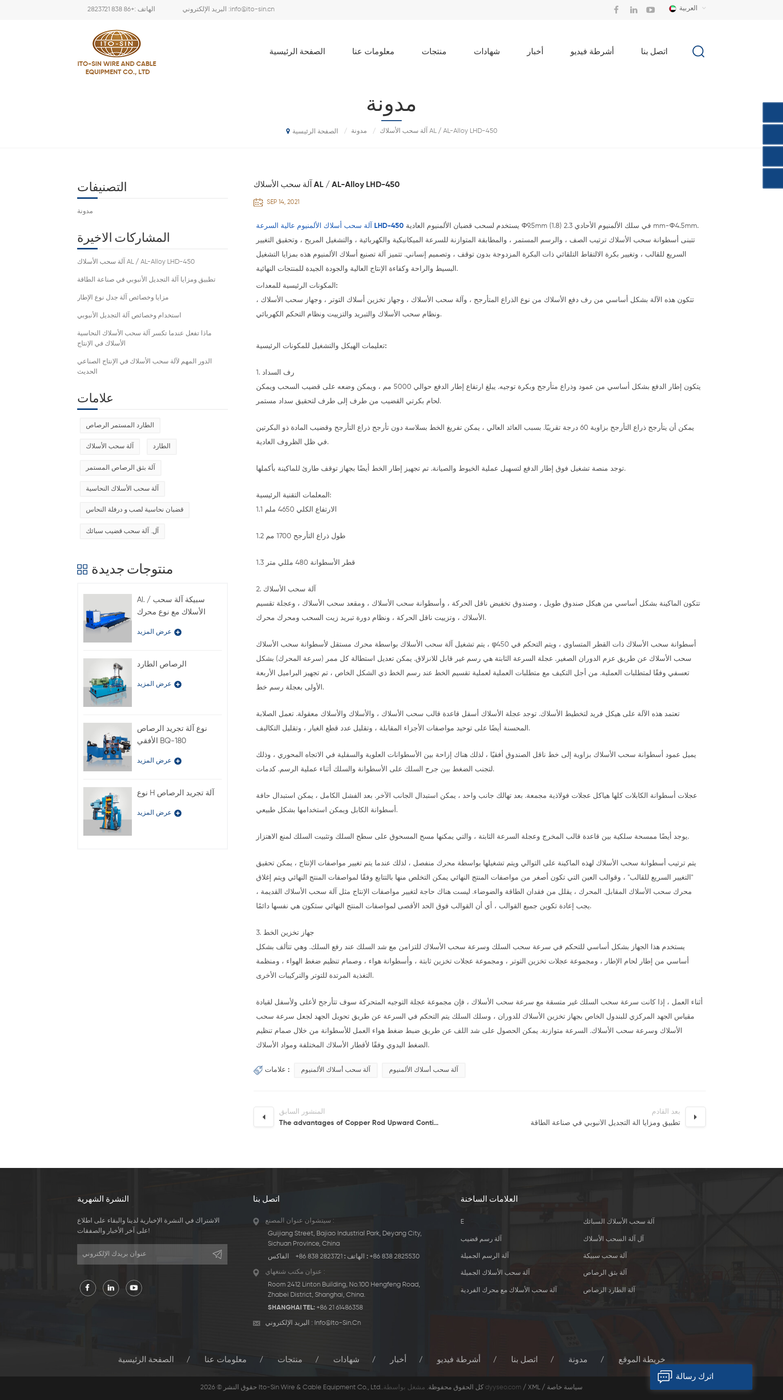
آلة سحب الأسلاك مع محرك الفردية (508, 1290)
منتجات (434, 52)
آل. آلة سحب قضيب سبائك (122, 531)
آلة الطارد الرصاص (609, 1290)
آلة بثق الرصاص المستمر (120, 468)
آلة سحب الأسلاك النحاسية (122, 489)
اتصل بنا (654, 52)
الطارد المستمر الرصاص (120, 425)
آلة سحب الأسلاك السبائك (619, 1222)
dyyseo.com (503, 1387)
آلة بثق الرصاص (605, 1273)
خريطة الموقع (641, 1360)
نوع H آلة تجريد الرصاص (175, 793)
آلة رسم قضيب (481, 1239)
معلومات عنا (373, 52)
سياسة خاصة (565, 1387)
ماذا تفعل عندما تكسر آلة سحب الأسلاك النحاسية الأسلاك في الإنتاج (144, 338)
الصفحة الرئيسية (297, 52)
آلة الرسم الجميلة (484, 1256)
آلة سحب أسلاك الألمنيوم (336, 1070)
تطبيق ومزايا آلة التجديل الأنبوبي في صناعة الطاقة (146, 280)
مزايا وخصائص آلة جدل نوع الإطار (123, 297)
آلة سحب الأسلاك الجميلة (495, 1273)
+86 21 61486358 (339, 1307)
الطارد (162, 446)
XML (534, 1387)
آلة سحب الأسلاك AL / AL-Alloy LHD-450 (136, 262)
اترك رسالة (681, 1377)
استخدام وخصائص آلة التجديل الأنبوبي (129, 315)
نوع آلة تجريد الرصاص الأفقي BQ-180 (172, 735)
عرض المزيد (159, 632)
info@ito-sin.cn (252, 9)
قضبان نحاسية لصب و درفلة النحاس (134, 510)
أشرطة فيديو (592, 52)
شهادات (487, 52)
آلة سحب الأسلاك (110, 446)
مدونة (85, 211)
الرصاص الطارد (162, 664)
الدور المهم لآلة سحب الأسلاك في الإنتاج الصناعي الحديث (144, 366)
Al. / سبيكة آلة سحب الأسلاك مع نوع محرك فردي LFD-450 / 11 (171, 607)
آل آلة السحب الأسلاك (613, 1239)
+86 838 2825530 (395, 1256)
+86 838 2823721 (110, 9)
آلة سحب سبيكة (605, 1256)
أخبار (535, 52)
